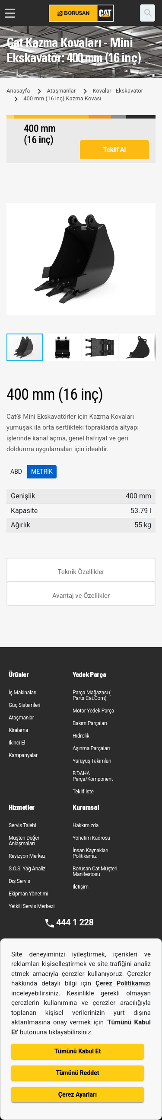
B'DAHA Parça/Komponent (93, 776)
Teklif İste (83, 792)
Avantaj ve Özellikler (81, 596)
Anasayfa (18, 90)
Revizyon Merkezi (28, 856)
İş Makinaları (22, 693)
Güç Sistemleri (24, 705)
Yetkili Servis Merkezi (31, 906)
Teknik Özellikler (81, 572)
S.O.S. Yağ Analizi (28, 869)
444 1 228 (75, 922)
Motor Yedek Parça (93, 711)
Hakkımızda (85, 825)
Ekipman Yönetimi (28, 894)
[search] (147, 13)
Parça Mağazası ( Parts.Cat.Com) (92, 695)
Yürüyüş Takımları (92, 761)
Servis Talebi (22, 825)
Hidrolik (81, 736)
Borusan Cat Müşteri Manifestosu (95, 871)
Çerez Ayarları (77, 1094)
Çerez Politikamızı (123, 983)
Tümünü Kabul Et (77, 1051)
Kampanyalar (23, 755)
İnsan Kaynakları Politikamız (90, 853)
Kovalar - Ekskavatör (117, 90)
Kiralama (18, 730)
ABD (16, 471)
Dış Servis (19, 881)
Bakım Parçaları (90, 723)
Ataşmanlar (61, 90)
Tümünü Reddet (77, 1072)
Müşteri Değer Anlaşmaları (24, 841)
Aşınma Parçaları (91, 748)
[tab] (81, 569)
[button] (148, 211)
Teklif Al (114, 150)
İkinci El (17, 743)
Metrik (42, 471)
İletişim (81, 887)
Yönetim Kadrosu (91, 838)
